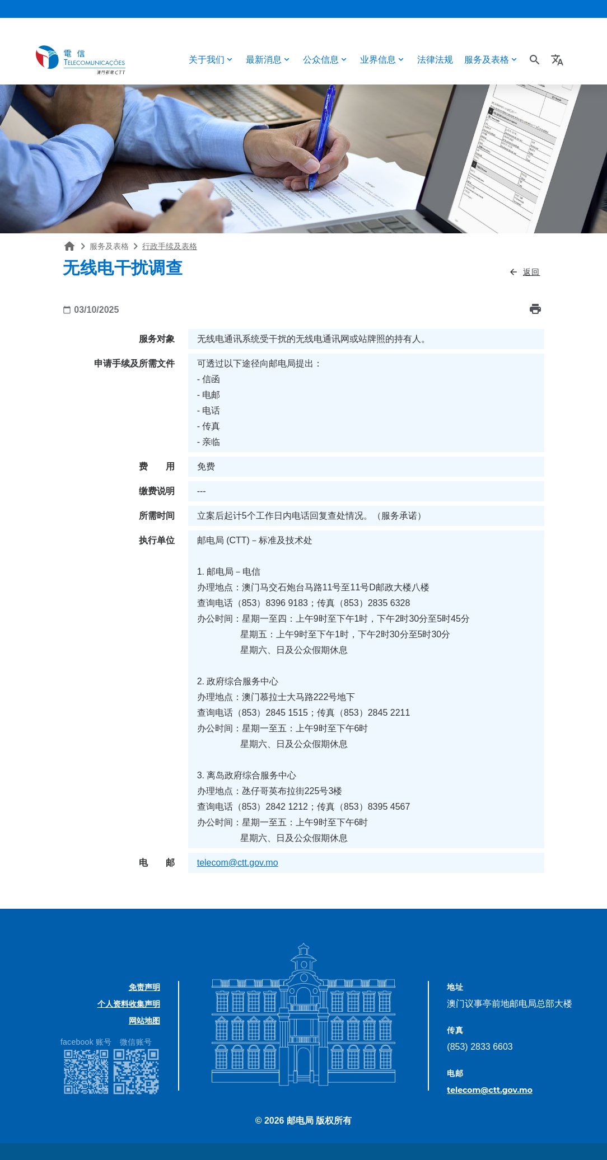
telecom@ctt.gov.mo (237, 862)
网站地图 (144, 1020)
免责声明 (144, 987)
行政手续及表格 (169, 246)
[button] (558, 60)
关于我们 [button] (207, 59)
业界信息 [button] (378, 59)
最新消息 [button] (264, 59)
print (535, 309)
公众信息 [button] (321, 59)
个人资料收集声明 (128, 1003)
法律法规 (435, 59)
